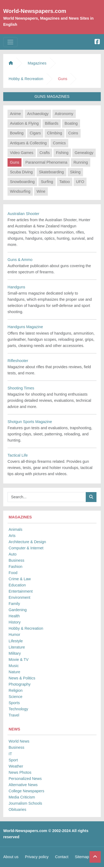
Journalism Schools (25, 803)
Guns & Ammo (20, 259)
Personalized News (25, 778)
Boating (71, 123)
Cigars (35, 133)
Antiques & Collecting (28, 143)
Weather (16, 766)
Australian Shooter (23, 214)
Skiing (75, 172)
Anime (15, 114)
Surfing (47, 182)
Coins (73, 133)
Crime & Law (20, 579)
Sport (13, 760)
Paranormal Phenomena (46, 162)
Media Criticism (22, 797)
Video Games (21, 153)
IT (10, 754)
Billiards (51, 123)
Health (14, 616)
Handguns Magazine (25, 327)
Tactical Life (18, 455)
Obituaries (17, 809)
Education (17, 585)
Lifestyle (16, 641)
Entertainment (21, 591)
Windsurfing (20, 191)
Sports (14, 703)
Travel (14, 715)
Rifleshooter (18, 361)
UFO (80, 182)
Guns (14, 162)
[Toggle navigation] (10, 42)
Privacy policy (37, 857)
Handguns (16, 287)
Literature (17, 647)
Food (13, 573)
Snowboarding (22, 182)
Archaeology (38, 114)
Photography (20, 684)
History (15, 622)
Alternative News (23, 785)
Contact (62, 857)
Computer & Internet (26, 548)
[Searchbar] (47, 497)
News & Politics (22, 678)
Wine (41, 191)
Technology (18, 709)
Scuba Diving (21, 172)
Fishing (62, 153)
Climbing (54, 133)
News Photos (20, 772)
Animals (15, 529)
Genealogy (84, 153)
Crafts (45, 153)
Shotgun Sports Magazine (30, 422)
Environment (19, 597)
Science (15, 696)
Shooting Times (21, 388)
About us (11, 857)
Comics (59, 143)
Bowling (16, 133)
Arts (12, 535)
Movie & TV (18, 659)
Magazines (37, 63)
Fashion (15, 566)
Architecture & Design (27, 542)
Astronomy (64, 114)
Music (14, 666)
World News (19, 741)
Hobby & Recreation (26, 628)
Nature (14, 672)
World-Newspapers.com (34, 11)
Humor (14, 634)
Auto (13, 554)
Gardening (18, 610)
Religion (16, 690)
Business (16, 560)
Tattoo (64, 182)
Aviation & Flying (24, 123)
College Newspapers (26, 791)
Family (14, 603)
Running (80, 162)
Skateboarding (51, 172)
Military (15, 653)
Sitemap (82, 857)
